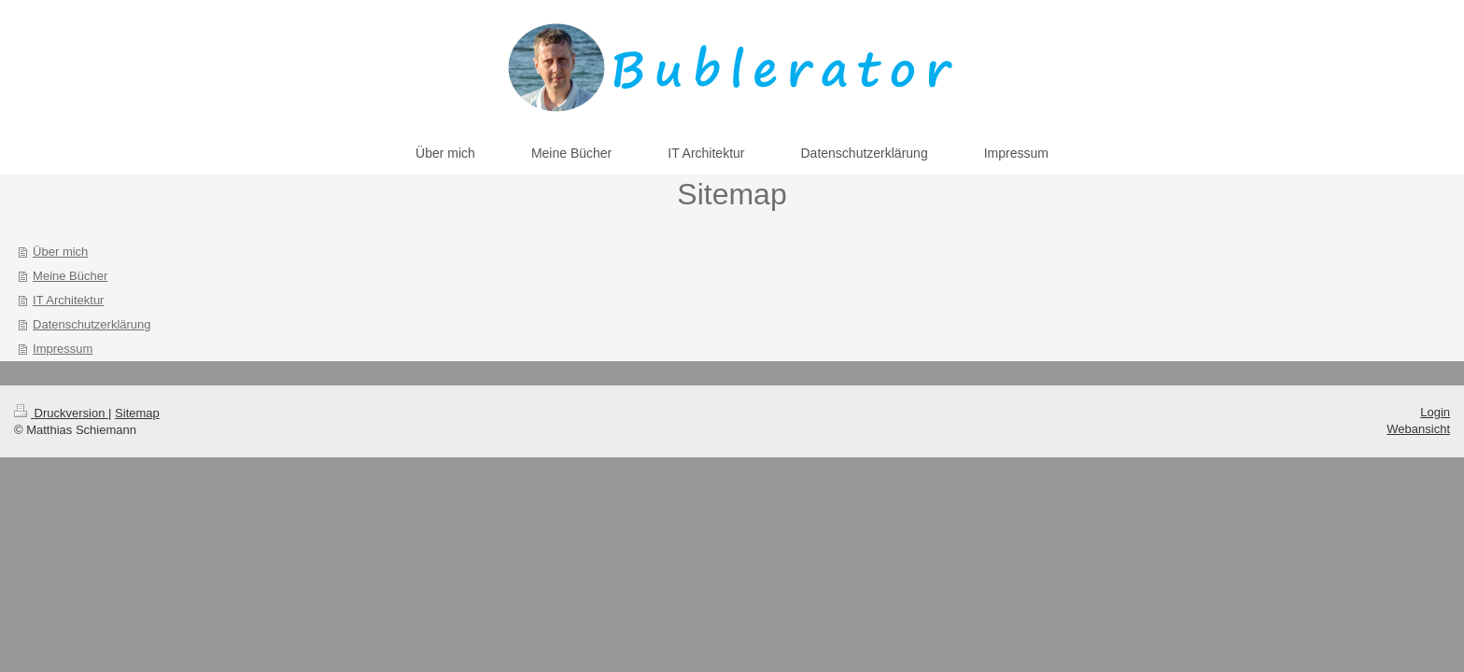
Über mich (60, 252)
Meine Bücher (70, 276)
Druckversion (61, 413)
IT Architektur (68, 300)
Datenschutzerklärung (91, 324)
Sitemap (137, 413)
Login (1435, 412)
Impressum (62, 349)
